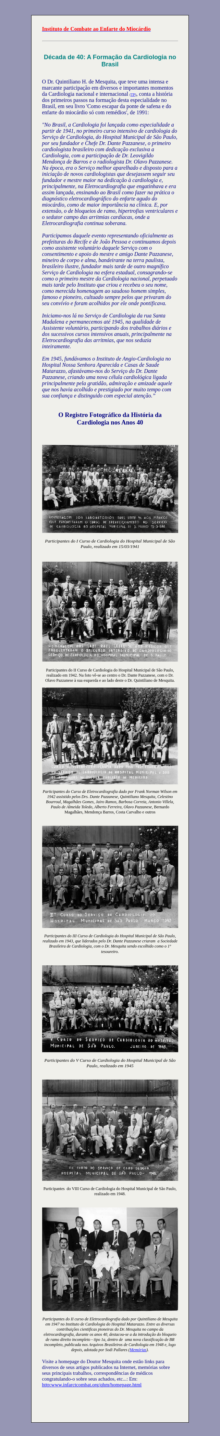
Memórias (138, 1349)
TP (133, 94)
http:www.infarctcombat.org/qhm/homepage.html (92, 1384)
